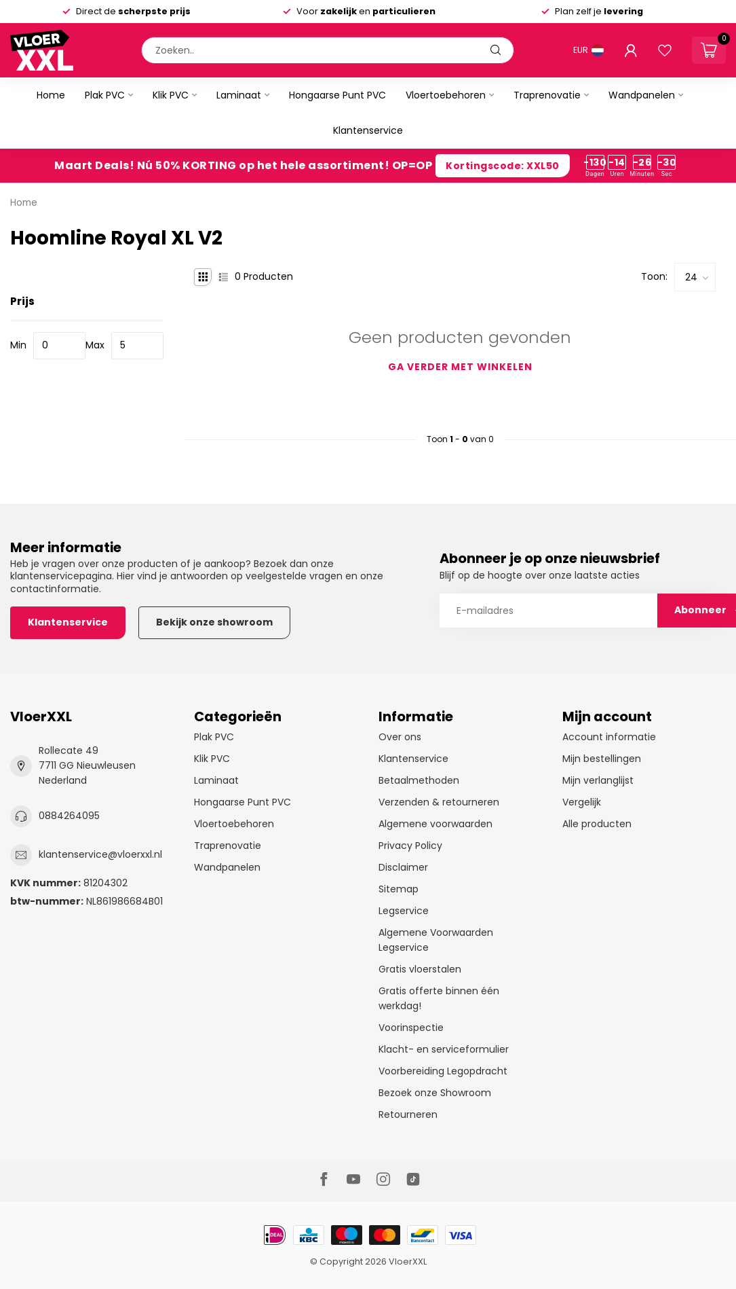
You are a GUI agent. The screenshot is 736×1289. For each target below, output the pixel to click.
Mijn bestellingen (601, 758)
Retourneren (408, 1114)
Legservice (404, 911)
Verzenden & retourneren (439, 802)
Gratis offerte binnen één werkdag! (439, 998)
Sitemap (399, 889)
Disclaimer (403, 867)
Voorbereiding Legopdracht (443, 1071)
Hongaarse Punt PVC (337, 95)
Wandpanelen (641, 95)
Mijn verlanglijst (598, 780)
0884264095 (69, 815)
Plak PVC (105, 95)
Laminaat (238, 95)
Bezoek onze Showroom (435, 1093)
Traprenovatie (547, 95)
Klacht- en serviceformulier (444, 1049)
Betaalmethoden (419, 780)
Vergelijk (581, 802)
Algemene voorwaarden (435, 824)
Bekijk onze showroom (214, 622)
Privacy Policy (410, 845)
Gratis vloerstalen (420, 969)
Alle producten (597, 824)
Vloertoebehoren (446, 95)
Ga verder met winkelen (460, 367)
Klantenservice (368, 130)
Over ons (400, 737)
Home (51, 95)
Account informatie (609, 737)
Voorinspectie (411, 1027)
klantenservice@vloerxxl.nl (100, 854)
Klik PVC (171, 95)
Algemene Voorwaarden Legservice (436, 940)
